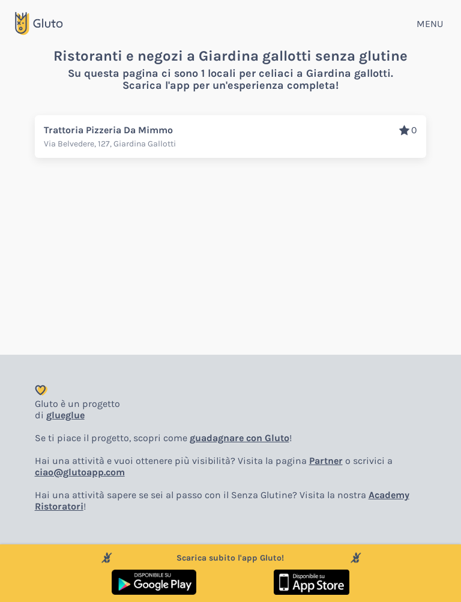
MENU (430, 23)
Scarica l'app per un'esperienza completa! (230, 85)
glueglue (65, 415)
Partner (326, 460)
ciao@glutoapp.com (80, 472)
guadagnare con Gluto (239, 438)
